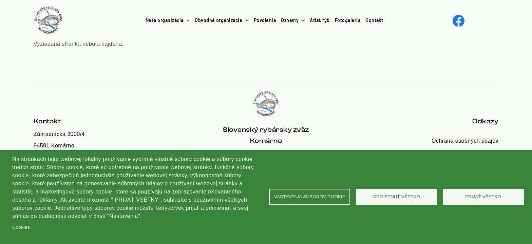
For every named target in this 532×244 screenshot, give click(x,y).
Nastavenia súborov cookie (309, 196)
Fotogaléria (347, 20)
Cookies (21, 227)
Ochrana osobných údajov (465, 141)
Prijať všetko (483, 196)
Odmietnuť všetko (396, 196)
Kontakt (374, 20)
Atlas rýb (319, 20)
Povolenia (265, 20)
